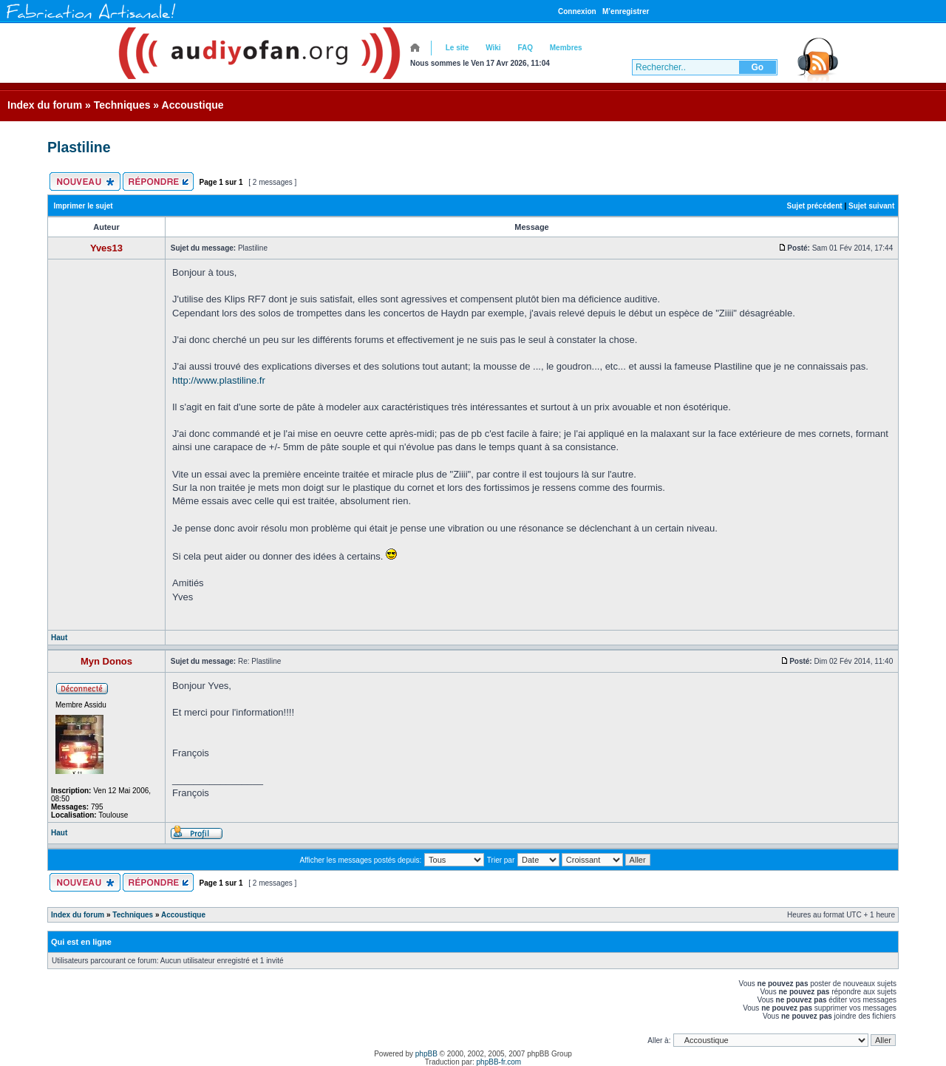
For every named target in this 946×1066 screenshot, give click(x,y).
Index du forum (44, 105)
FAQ (525, 48)
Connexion (577, 11)
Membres (566, 48)
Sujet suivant (871, 206)
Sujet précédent (815, 206)
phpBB (426, 1054)
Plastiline (79, 147)
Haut (59, 638)
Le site (457, 48)
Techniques (122, 105)
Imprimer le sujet (83, 206)
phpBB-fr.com (499, 1062)
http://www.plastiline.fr (218, 380)
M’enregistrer (625, 11)
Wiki (493, 48)
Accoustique (193, 105)
